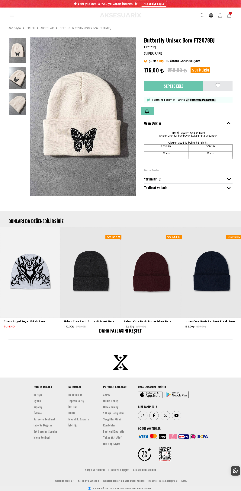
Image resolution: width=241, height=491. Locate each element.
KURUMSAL (74, 386)
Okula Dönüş (110, 401)
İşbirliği (72, 425)
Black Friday (110, 407)
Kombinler (109, 425)
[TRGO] (144, 454)
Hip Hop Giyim (111, 444)
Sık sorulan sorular (144, 469)
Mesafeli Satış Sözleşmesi (163, 481)
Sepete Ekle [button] (173, 86)
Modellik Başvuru (78, 419)
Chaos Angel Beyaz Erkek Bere (24, 321)
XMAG (106, 395)
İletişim (38, 395)
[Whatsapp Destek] (235, 471)
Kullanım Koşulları (64, 481)
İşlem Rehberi (42, 437)
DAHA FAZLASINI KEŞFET (120, 330)
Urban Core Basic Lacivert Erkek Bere (210, 321)
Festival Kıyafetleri (114, 431)
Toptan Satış (76, 401)
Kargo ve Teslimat (44, 419)
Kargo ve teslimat (96, 469)
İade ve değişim (120, 469)
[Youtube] (176, 415)
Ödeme (38, 413)
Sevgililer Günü (112, 419)
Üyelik (37, 401)
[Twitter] (165, 415)
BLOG (71, 413)
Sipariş (38, 407)
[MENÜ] (12, 15)
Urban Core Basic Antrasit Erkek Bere (89, 321)
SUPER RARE (153, 53)
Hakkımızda (75, 395)
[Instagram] (142, 415)
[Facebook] (154, 415)
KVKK (184, 481)
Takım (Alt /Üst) (112, 437)
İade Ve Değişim (43, 425)
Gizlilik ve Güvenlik (88, 481)
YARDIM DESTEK (43, 386)
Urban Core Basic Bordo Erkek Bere (147, 321)
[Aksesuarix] (120, 14)
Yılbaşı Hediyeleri (113, 413)
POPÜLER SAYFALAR (115, 386)
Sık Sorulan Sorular (45, 431)
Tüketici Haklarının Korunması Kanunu (124, 481)
